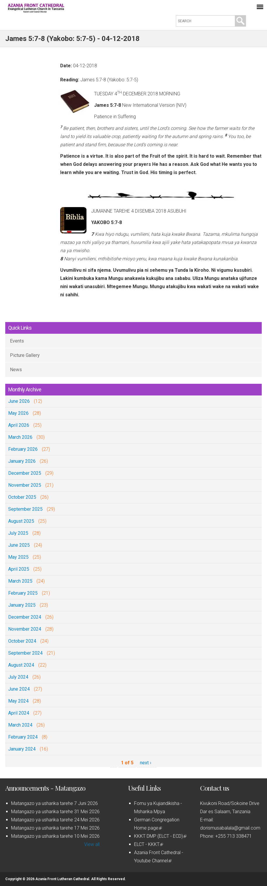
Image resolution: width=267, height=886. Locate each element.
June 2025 (19, 545)
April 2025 (18, 569)
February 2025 (23, 593)
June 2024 (19, 689)
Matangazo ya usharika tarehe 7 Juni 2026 (54, 803)
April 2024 (18, 713)
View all (92, 844)
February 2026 (23, 449)
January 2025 (22, 605)
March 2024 (20, 725)
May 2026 (18, 413)
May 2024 (18, 701)
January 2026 (22, 461)
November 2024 (24, 629)
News (16, 369)
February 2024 (23, 737)
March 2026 (20, 437)
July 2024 (18, 677)
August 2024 (21, 665)
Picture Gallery (25, 355)
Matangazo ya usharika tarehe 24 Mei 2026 (55, 820)
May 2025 (18, 557)
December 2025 (24, 473)
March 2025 (20, 581)
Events (17, 341)
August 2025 (21, 521)
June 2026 (19, 401)
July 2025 (18, 533)
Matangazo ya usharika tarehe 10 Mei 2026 (55, 836)
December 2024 (24, 617)
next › (145, 762)
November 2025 (24, 485)
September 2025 (25, 509)
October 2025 (22, 497)
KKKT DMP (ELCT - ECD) (160, 836)
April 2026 (18, 425)
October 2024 (22, 641)
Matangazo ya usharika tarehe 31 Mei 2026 (55, 811)
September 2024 (25, 653)
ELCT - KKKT (148, 844)
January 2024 (22, 749)
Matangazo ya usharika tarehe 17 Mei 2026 (55, 828)
